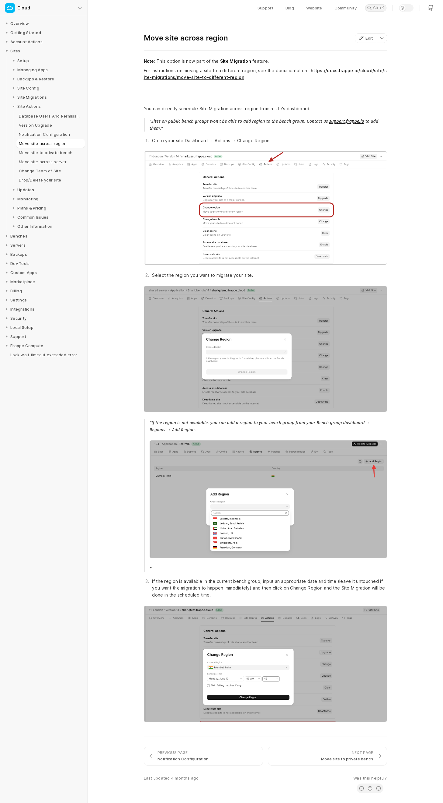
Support (265, 7)
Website (314, 7)
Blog (290, 7)
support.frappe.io (346, 121)
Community (345, 7)
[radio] (361, 788)
